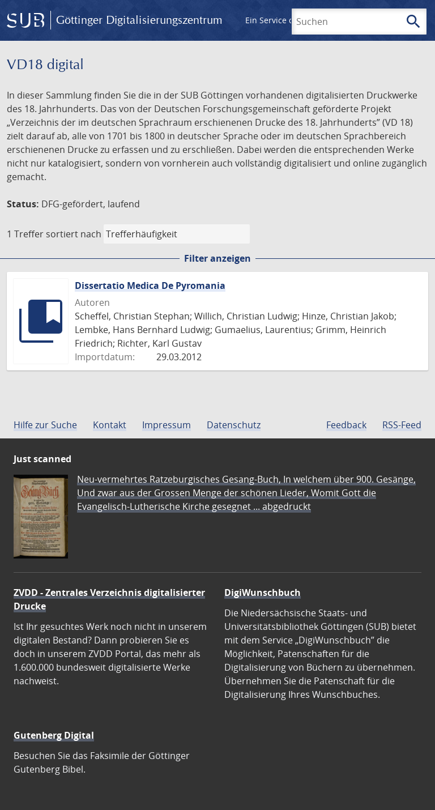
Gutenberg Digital (54, 735)
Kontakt (109, 425)
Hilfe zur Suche (45, 425)
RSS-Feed (401, 425)
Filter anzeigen (217, 258)
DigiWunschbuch (262, 592)
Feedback (346, 425)
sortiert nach (73, 234)
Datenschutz (234, 425)
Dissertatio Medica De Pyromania (150, 285)
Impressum (166, 425)
